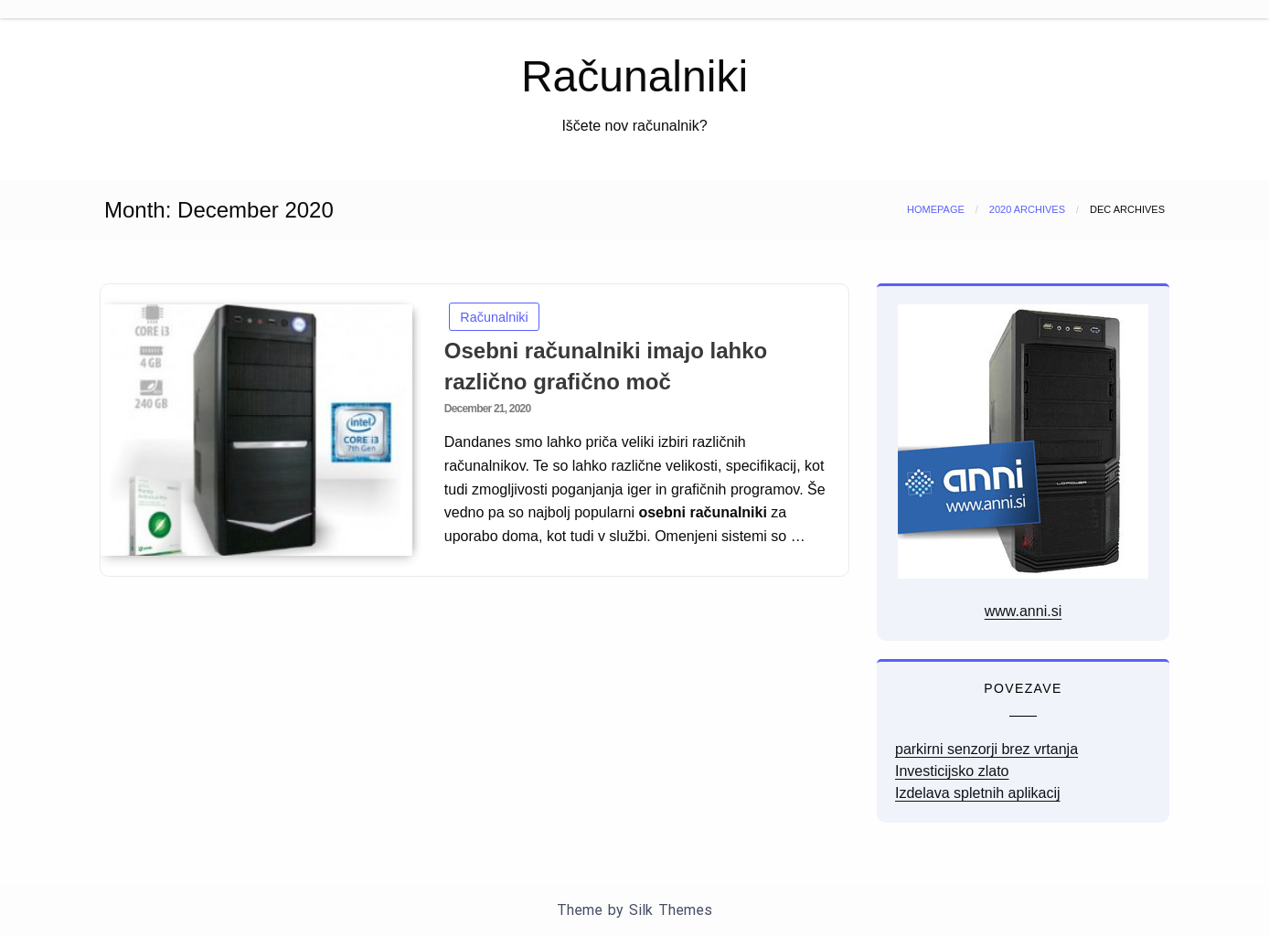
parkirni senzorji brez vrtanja (986, 749)
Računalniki (634, 76)
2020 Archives (1027, 209)
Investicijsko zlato (952, 771)
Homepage (936, 209)
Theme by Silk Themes (634, 910)
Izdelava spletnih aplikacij (978, 793)
